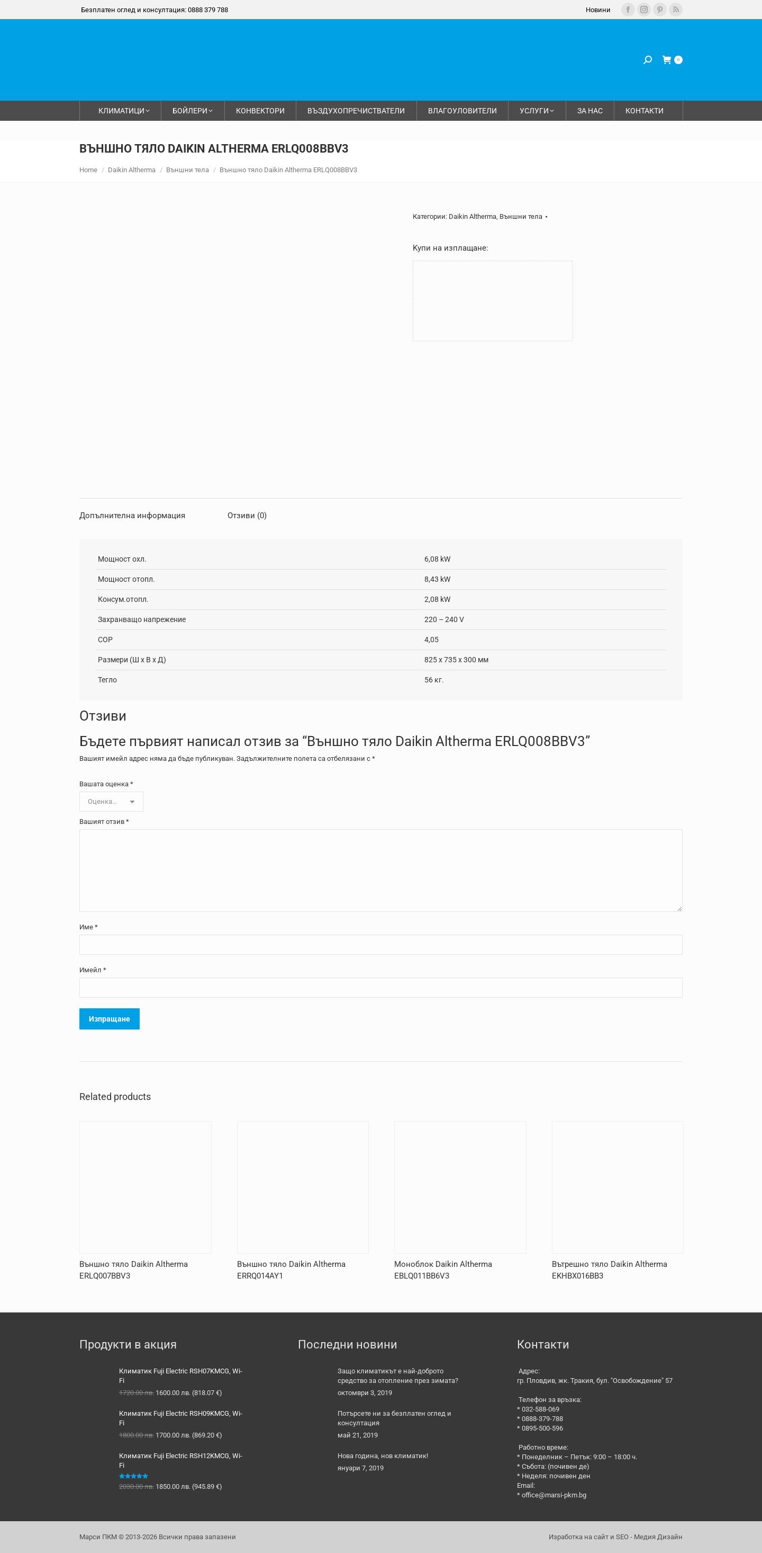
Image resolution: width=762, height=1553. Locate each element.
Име (88, 927)
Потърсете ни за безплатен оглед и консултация (394, 1418)
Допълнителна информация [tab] (132, 515)
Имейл (92, 970)
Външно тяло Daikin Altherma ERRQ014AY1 (291, 1270)
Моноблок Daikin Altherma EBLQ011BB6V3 (443, 1270)
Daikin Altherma (472, 216)
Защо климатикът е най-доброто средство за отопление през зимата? (398, 1376)
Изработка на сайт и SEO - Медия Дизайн (616, 1537)
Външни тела (521, 216)
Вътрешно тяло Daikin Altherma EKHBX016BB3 (609, 1270)
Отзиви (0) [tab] (247, 515)
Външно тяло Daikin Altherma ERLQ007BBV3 (133, 1270)
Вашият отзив (104, 822)
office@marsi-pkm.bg (554, 1495)
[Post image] (314, 1382)
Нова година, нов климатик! (383, 1456)
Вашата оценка (106, 784)
